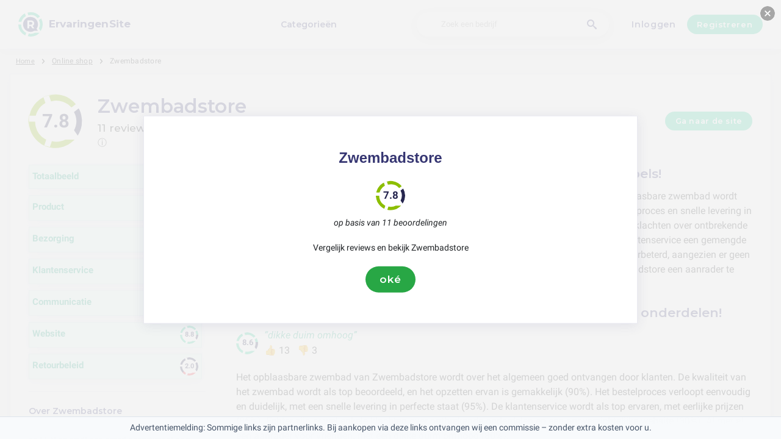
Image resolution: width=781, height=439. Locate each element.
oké (390, 279)
